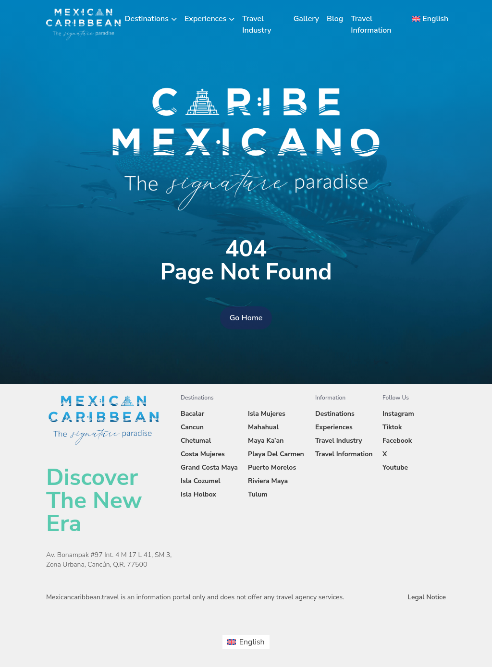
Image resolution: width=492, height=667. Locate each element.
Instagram (398, 413)
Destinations (146, 18)
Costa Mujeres (203, 454)
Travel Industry (338, 440)
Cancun (192, 427)
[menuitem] (427, 18)
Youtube (395, 467)
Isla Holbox (198, 494)
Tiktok (392, 427)
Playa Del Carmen (276, 454)
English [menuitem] (252, 642)
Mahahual (263, 427)
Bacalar (192, 413)
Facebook (397, 440)
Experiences (205, 18)
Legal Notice (426, 597)
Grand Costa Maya (209, 467)
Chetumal (196, 440)
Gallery (306, 18)
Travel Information (343, 454)
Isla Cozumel (201, 480)
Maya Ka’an (265, 440)
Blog (335, 18)
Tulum (258, 494)
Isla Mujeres (266, 413)
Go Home (246, 318)
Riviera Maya (268, 480)
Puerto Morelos (272, 467)
